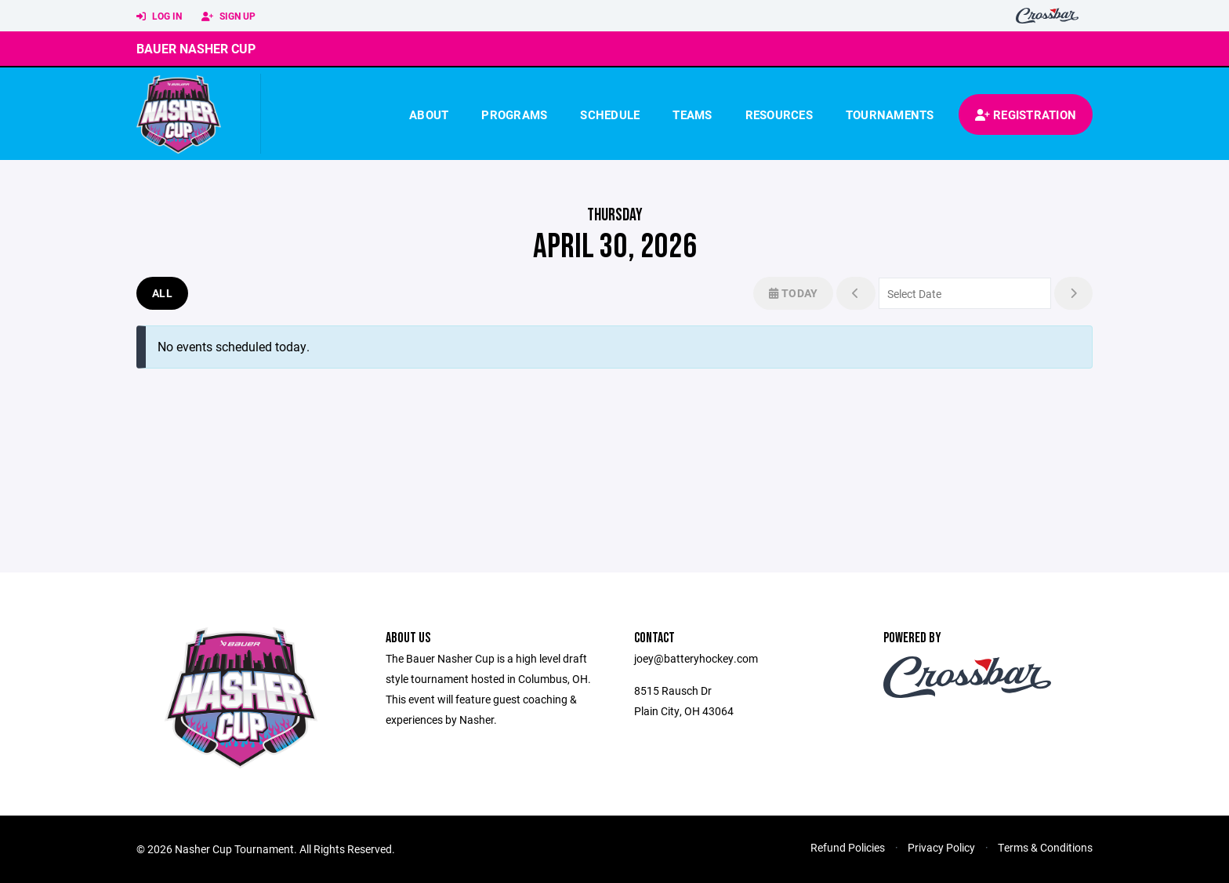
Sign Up (228, 16)
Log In (159, 16)
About (428, 114)
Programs (514, 114)
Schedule (610, 114)
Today (793, 292)
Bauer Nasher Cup (196, 48)
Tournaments (890, 114)
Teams (692, 114)
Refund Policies (847, 847)
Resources (779, 114)
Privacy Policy (941, 847)
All (162, 292)
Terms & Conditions (1045, 847)
